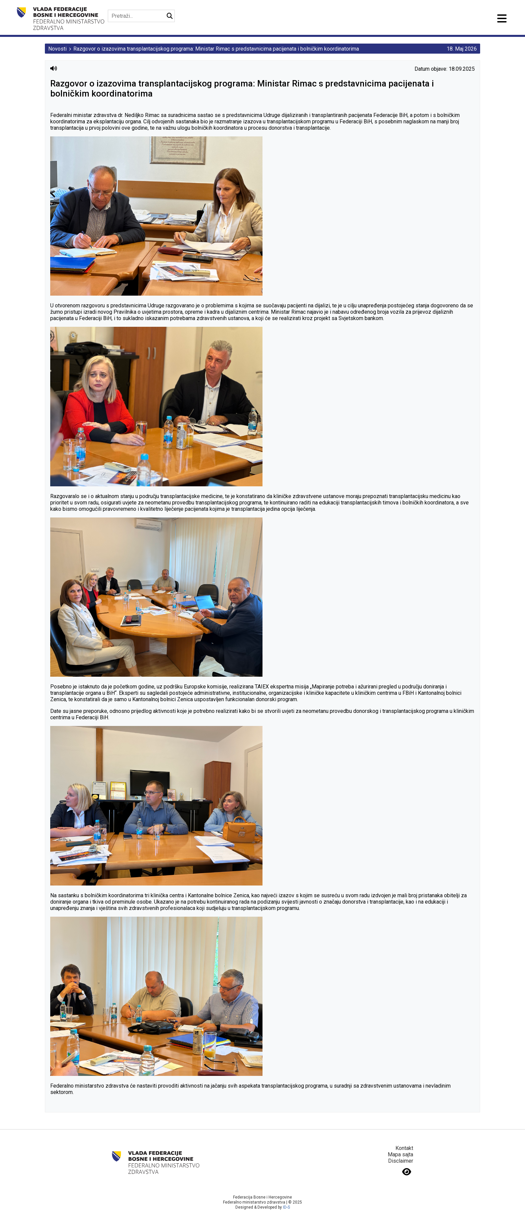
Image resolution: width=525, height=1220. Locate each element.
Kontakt (404, 1148)
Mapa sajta (400, 1154)
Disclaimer (400, 1161)
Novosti (57, 49)
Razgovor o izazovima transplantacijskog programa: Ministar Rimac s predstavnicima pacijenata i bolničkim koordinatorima (216, 49)
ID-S (286, 1207)
